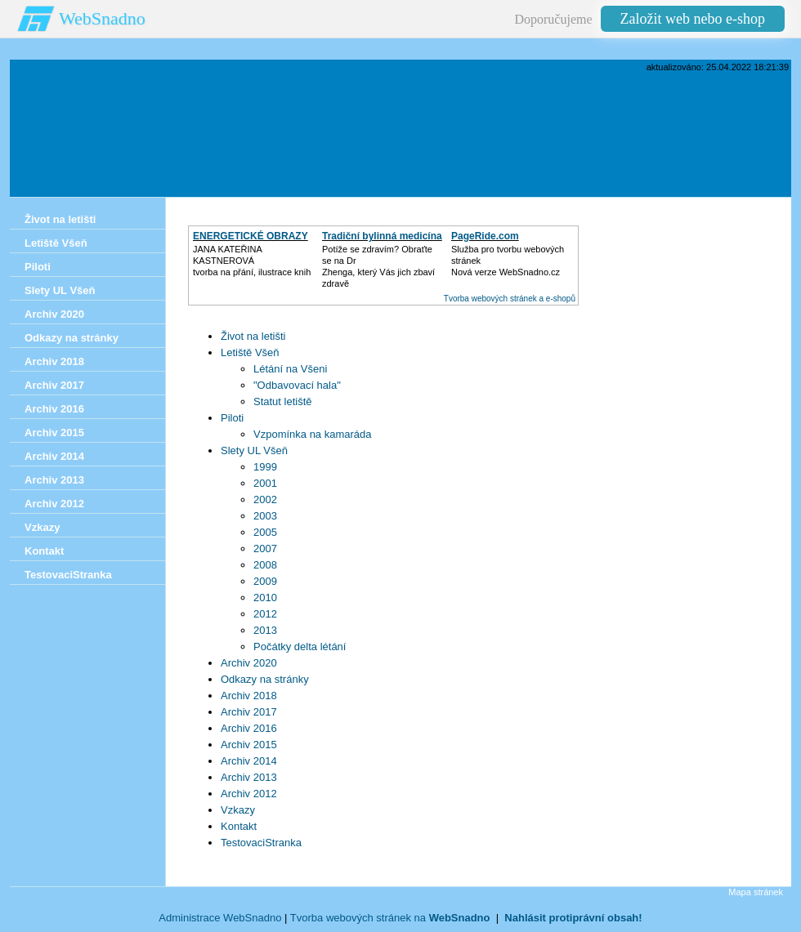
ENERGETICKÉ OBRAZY (250, 236)
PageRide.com (485, 236)
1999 (265, 467)
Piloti (232, 418)
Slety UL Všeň (254, 450)
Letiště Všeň (250, 352)
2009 (265, 581)
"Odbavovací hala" (297, 385)
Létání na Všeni (290, 369)
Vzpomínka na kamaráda (312, 434)
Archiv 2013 (249, 777)
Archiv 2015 (249, 744)
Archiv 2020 (249, 663)
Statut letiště (282, 401)
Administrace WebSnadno (220, 918)
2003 (265, 516)
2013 (265, 630)
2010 (265, 597)
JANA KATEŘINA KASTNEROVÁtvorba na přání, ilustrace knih (252, 260)
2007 (265, 548)
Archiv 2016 (249, 728)
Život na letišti (253, 336)
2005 (265, 532)
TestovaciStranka (261, 842)
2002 (265, 499)
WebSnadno (102, 18)
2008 (265, 565)
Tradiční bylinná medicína (382, 236)
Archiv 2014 (249, 761)
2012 (265, 614)
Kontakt (239, 826)
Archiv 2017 (249, 712)
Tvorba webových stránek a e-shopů (509, 298)
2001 (265, 483)
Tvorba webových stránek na (390, 918)
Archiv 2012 (249, 793)
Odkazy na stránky (265, 679)
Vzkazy (238, 810)
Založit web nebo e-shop (692, 19)
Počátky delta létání (299, 646)
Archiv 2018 (249, 695)
